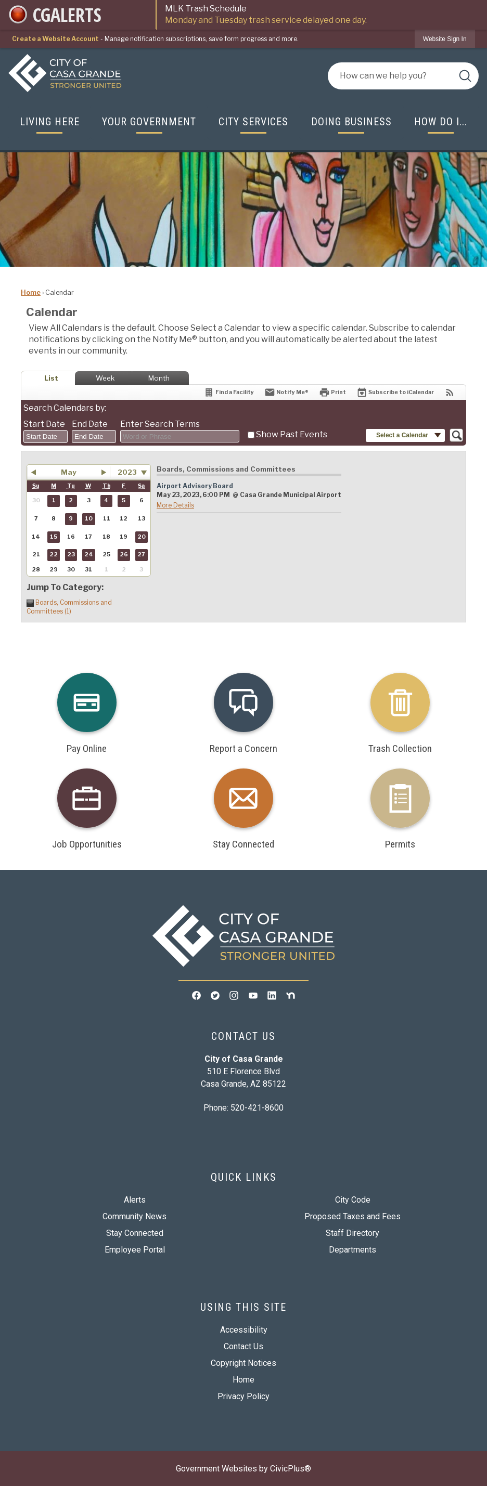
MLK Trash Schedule (322, 15)
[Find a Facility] (228, 392)
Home (31, 292)
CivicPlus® (290, 1469)
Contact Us (243, 1346)
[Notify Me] (286, 392)
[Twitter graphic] (215, 995)
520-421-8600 (257, 1108)
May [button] (68, 472)
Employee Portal (135, 1250)
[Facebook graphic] (196, 995)
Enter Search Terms (160, 424)
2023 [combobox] (127, 472)
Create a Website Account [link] (55, 39)
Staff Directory (352, 1233)
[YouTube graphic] (253, 995)
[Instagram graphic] (233, 995)
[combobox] (45, 436)
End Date (90, 424)
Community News (134, 1216)
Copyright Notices (243, 1363)
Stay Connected (134, 1233)
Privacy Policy (243, 1396)
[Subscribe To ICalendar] (395, 392)
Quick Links (244, 1177)
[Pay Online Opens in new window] (86, 709)
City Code (352, 1200)
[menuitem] (49, 122)
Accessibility (243, 1330)
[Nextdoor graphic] (290, 995)
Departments (352, 1250)
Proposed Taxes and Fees (352, 1216)
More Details (175, 505)
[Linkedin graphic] (271, 995)
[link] (445, 39)
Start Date (44, 424)
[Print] (332, 392)
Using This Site (243, 1307)
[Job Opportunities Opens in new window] (86, 805)
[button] (465, 76)
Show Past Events (291, 434)
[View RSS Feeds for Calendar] (449, 392)
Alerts (135, 1200)
